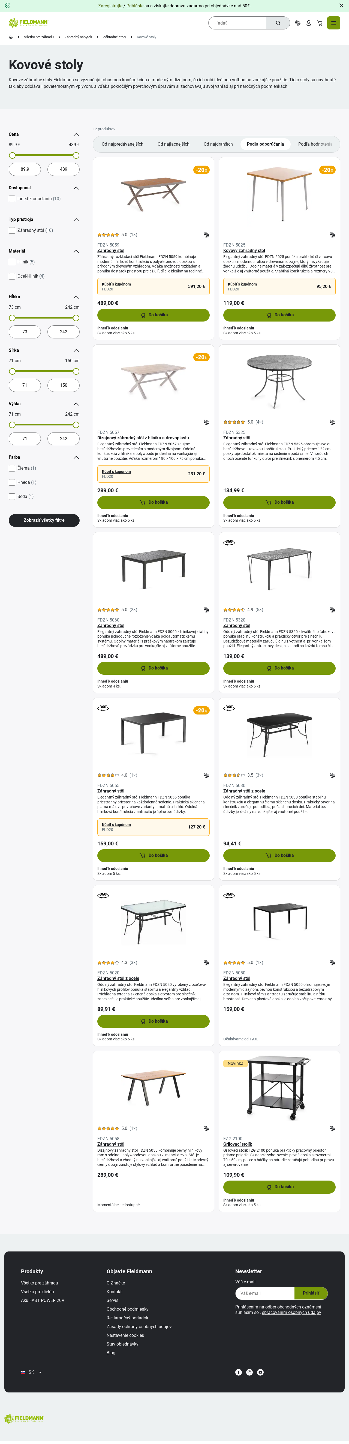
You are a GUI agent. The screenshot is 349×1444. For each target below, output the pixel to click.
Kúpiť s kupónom (116, 284)
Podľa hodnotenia (315, 144)
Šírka (44, 350)
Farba (44, 457)
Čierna (26, 468)
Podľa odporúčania (265, 144)
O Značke (116, 1284)
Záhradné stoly (114, 37)
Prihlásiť (310, 1294)
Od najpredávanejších (122, 144)
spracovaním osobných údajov (290, 1313)
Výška (44, 404)
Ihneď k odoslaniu (39, 199)
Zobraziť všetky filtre (44, 520)
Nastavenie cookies (126, 1336)
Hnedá (27, 482)
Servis (113, 1301)
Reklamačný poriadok (128, 1319)
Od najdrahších (218, 144)
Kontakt (114, 1293)
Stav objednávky (123, 1345)
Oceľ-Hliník (31, 276)
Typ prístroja (44, 219)
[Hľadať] (278, 23)
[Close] (341, 5)
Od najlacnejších (173, 144)
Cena (44, 134)
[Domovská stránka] (11, 37)
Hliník (26, 262)
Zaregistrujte (110, 5)
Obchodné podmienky (128, 1310)
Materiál (44, 251)
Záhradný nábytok (78, 37)
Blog (111, 1354)
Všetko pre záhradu (39, 37)
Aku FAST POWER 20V (43, 1301)
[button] (153, 315)
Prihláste (135, 5)
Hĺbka (44, 297)
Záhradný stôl (35, 230)
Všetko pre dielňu (38, 1293)
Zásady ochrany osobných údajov (140, 1328)
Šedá (25, 496)
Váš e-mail (244, 1283)
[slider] (12, 155)
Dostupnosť (44, 188)
